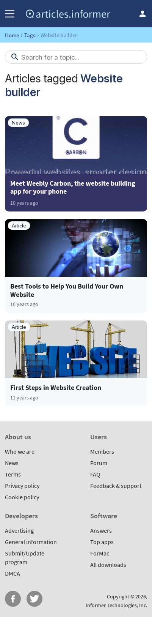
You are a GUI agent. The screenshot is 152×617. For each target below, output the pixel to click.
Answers (101, 530)
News (12, 463)
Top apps (102, 542)
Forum (98, 463)
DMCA (12, 573)
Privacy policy (22, 485)
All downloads (108, 564)
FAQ (95, 474)
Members (102, 451)
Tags (29, 35)
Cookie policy (22, 497)
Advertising (19, 530)
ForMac (99, 553)
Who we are (19, 451)
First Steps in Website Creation (55, 387)
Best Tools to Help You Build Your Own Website (66, 290)
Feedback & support (115, 485)
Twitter (34, 599)
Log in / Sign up (142, 13)
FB (13, 599)
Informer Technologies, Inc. (116, 605)
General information (31, 542)
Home (12, 35)
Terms (13, 474)
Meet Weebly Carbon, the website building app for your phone (72, 187)
